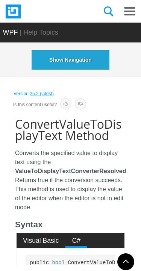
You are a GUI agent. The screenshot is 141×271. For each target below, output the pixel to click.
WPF (10, 32)
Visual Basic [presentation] (41, 240)
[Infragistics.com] (43, 11)
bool (58, 263)
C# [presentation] (76, 240)
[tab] (41, 240)
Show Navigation (70, 60)
